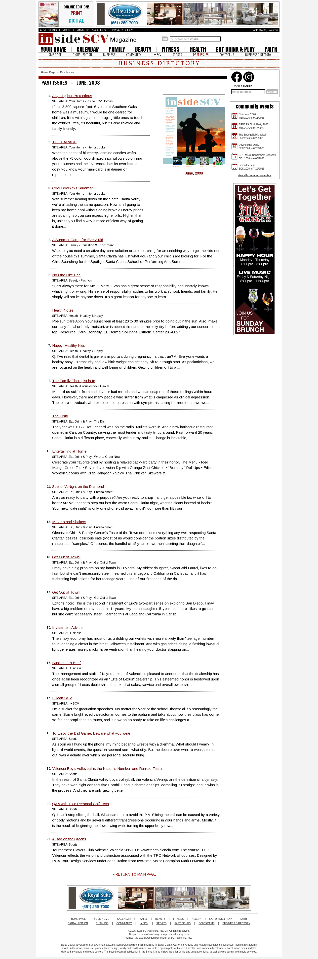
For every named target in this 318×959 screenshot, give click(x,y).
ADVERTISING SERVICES (55, 30)
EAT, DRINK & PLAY (220, 919)
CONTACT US (227, 55)
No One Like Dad (66, 275)
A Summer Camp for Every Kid (77, 240)
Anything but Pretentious (72, 96)
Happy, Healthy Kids (68, 345)
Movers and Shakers (69, 522)
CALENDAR (88, 49)
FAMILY (117, 49)
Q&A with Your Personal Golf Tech (80, 804)
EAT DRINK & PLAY (235, 49)
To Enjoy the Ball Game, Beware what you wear (91, 733)
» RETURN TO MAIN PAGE (134, 874)
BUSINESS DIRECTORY (258, 55)
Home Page (48, 72)
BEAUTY (143, 49)
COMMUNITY (133, 55)
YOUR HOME (53, 49)
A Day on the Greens (69, 839)
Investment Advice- (68, 627)
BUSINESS (109, 55)
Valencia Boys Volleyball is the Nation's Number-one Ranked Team (107, 768)
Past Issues (67, 72)
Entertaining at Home (69, 451)
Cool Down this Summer (72, 188)
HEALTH (198, 49)
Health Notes (63, 310)
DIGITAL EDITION (82, 55)
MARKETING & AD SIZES (91, 30)
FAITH (271, 49)
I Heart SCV (62, 698)
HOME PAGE (54, 55)
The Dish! (60, 416)
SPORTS (177, 55)
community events (255, 106)
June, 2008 (194, 171)
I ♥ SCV (157, 55)
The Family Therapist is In (73, 381)
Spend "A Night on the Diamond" (78, 486)
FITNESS (170, 49)
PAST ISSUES (200, 55)
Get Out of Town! (66, 557)
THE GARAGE (64, 142)
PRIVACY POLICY (122, 30)
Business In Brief (66, 663)
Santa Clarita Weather (277, 39)
